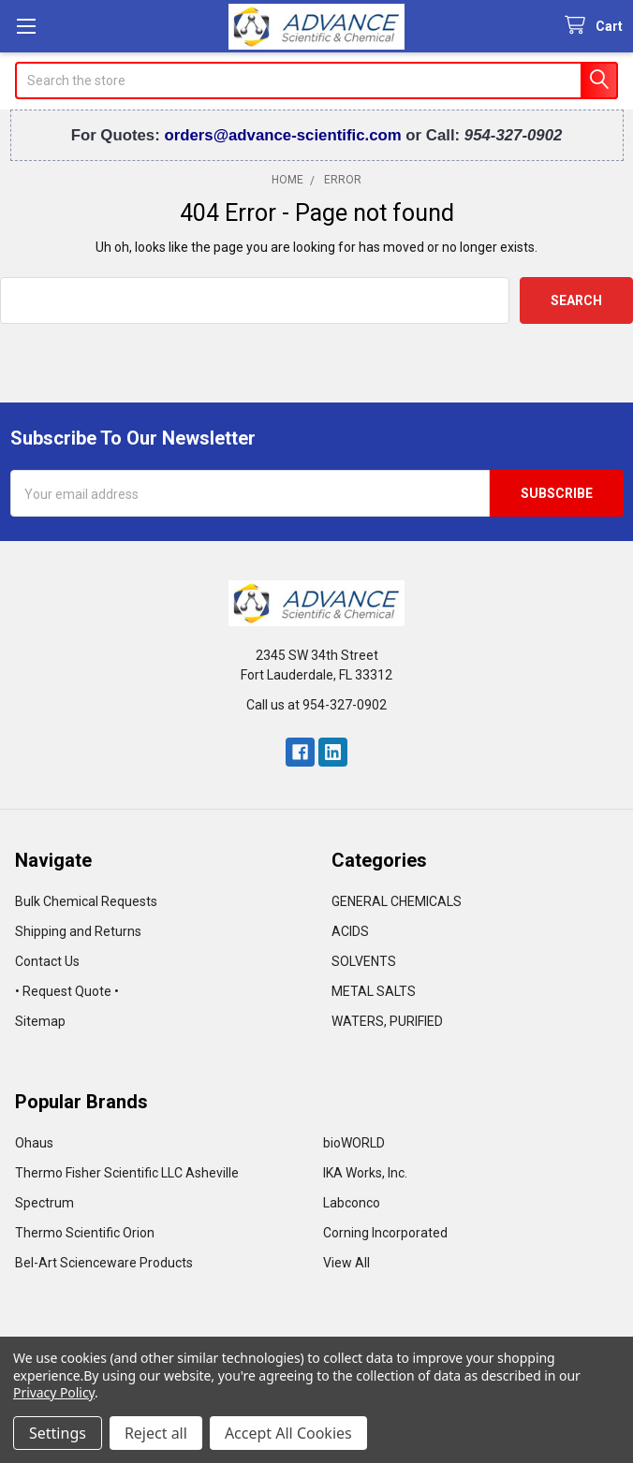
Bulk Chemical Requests (86, 901)
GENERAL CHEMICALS (396, 901)
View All (346, 1262)
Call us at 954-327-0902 (316, 704)
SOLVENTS (363, 961)
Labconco (351, 1202)
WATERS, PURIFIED (387, 1021)
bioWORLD (354, 1142)
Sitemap (40, 1021)
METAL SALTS (373, 991)
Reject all (156, 1433)
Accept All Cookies (288, 1433)
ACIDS (350, 931)
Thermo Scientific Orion (85, 1232)
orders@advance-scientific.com (284, 135)
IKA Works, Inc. (365, 1172)
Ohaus (34, 1142)
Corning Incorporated (385, 1232)
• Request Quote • (67, 991)
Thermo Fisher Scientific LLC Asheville (127, 1172)
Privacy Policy (54, 1392)
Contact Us (47, 961)
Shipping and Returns (78, 931)
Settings (57, 1433)
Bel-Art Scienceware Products (104, 1262)
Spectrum (44, 1202)
